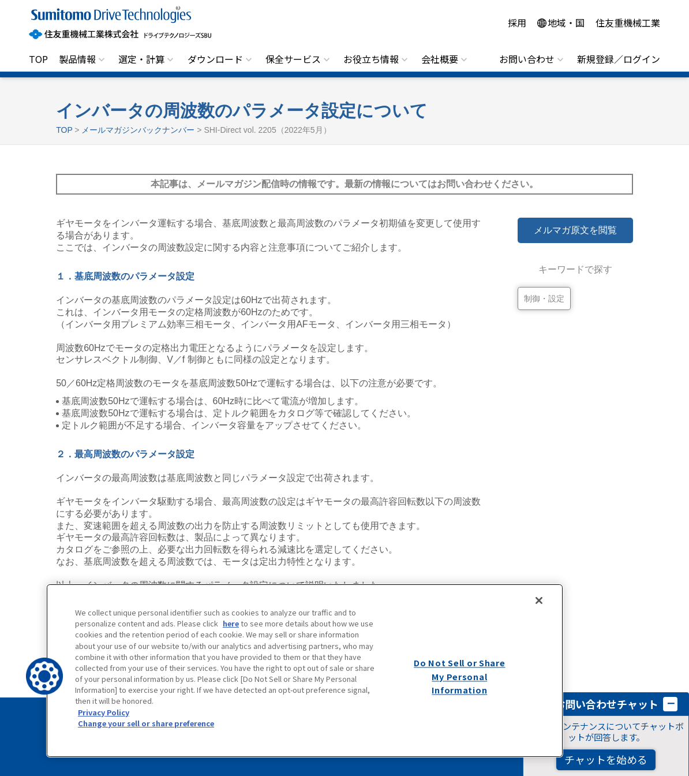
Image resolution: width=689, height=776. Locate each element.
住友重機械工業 (628, 22)
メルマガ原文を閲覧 (575, 230)
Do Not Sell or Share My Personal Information (459, 676)
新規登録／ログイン (618, 59)
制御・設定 (544, 298)
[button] (44, 676)
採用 (517, 22)
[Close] (539, 600)
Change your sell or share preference (146, 723)
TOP (38, 59)
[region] (304, 671)
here (231, 623)
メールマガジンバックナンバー (137, 130)
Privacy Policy (103, 712)
